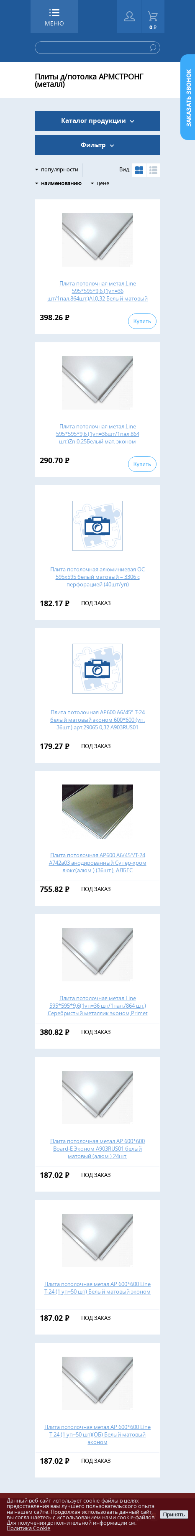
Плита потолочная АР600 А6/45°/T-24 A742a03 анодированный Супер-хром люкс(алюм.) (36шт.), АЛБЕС (97, 862)
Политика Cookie (28, 1528)
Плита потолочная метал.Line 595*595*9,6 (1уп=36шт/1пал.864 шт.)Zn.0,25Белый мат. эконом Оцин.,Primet (97, 438)
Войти (129, 16)
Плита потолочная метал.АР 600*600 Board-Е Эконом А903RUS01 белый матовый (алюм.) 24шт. (97, 1148)
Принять (174, 1514)
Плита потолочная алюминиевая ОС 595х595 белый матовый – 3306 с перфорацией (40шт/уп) (97, 576)
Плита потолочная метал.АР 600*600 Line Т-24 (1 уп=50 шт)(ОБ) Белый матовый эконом (97, 1434)
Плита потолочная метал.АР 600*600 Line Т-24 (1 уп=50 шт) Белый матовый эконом (97, 1287)
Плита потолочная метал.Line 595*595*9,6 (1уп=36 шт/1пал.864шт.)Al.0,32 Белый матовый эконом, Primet (97, 295)
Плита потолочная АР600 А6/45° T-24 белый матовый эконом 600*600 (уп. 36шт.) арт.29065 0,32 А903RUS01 (97, 719)
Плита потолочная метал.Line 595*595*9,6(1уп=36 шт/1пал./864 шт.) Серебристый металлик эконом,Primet (98, 1005)
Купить (142, 321)
